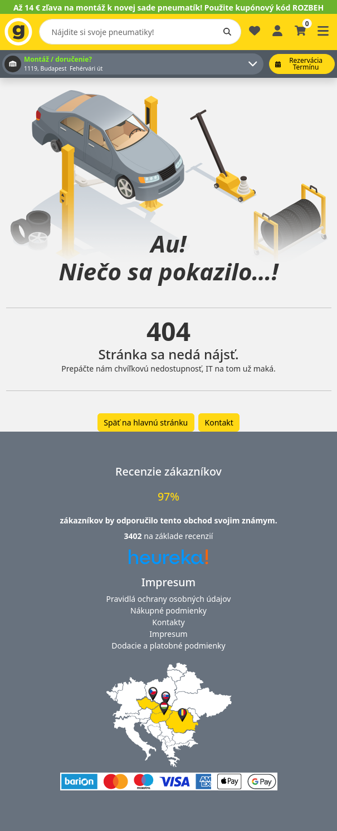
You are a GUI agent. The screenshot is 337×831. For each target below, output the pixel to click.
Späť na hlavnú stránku (146, 422)
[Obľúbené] (254, 35)
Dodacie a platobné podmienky (168, 645)
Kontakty (168, 622)
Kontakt (219, 422)
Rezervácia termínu (299, 64)
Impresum (168, 634)
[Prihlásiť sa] (277, 29)
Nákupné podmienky (168, 610)
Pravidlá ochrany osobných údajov (168, 598)
